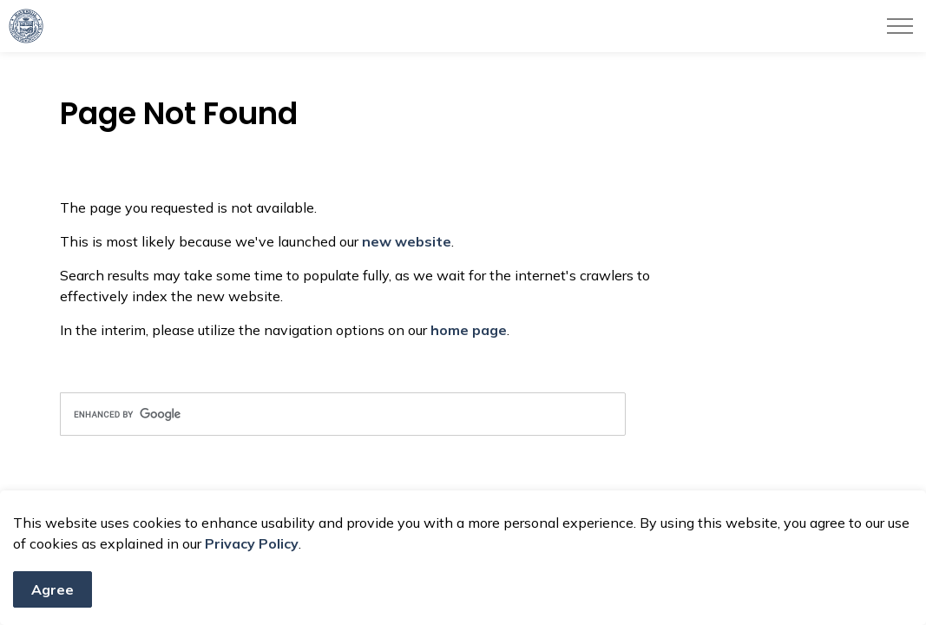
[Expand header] (900, 26)
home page (468, 330)
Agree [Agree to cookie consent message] (52, 589)
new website (406, 241)
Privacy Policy (252, 543)
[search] (343, 414)
